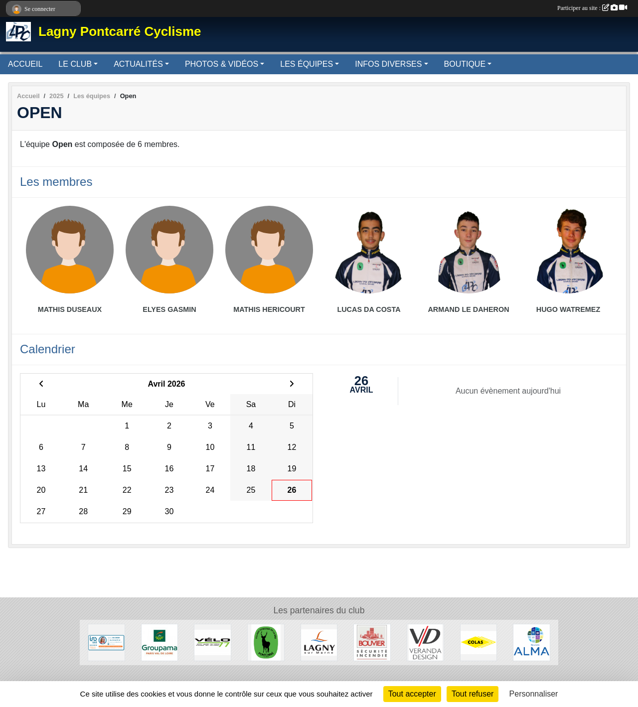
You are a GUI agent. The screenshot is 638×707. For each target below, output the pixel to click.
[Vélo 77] (212, 642)
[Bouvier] (372, 642)
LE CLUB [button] (75, 64)
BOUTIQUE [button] (465, 64)
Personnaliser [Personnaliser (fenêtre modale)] (533, 694)
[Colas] (478, 642)
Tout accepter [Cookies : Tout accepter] (412, 694)
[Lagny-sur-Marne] (319, 642)
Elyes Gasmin (169, 309)
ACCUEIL (25, 64)
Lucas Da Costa (368, 309)
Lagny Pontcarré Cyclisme (119, 31)
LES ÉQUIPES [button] (306, 64)
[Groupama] (159, 642)
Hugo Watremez (568, 309)
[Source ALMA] (531, 642)
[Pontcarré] (266, 642)
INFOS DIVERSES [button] (388, 64)
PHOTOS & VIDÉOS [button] (221, 64)
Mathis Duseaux (70, 309)
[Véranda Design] (425, 642)
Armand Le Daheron (468, 309)
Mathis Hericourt (269, 309)
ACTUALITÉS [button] (138, 64)
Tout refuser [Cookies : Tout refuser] (472, 694)
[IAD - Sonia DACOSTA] (106, 642)
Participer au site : (592, 7)
